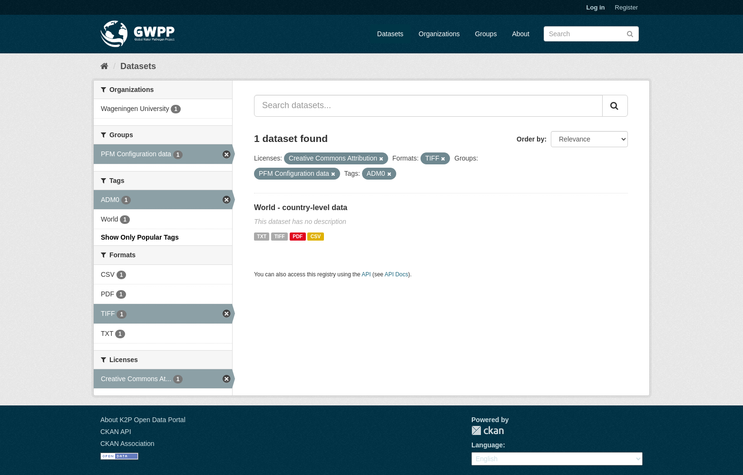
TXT (261, 236)
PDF (298, 236)
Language (487, 445)
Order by (530, 139)
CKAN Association (127, 443)
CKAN (487, 430)
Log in (596, 7)
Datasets (390, 34)
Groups (486, 34)
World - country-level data (300, 207)
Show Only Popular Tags (140, 237)
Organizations (439, 34)
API (366, 274)
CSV (316, 236)
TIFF (279, 236)
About (520, 34)
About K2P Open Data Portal (143, 420)
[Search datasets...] (428, 106)
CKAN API (115, 431)
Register (626, 7)
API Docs (397, 274)
